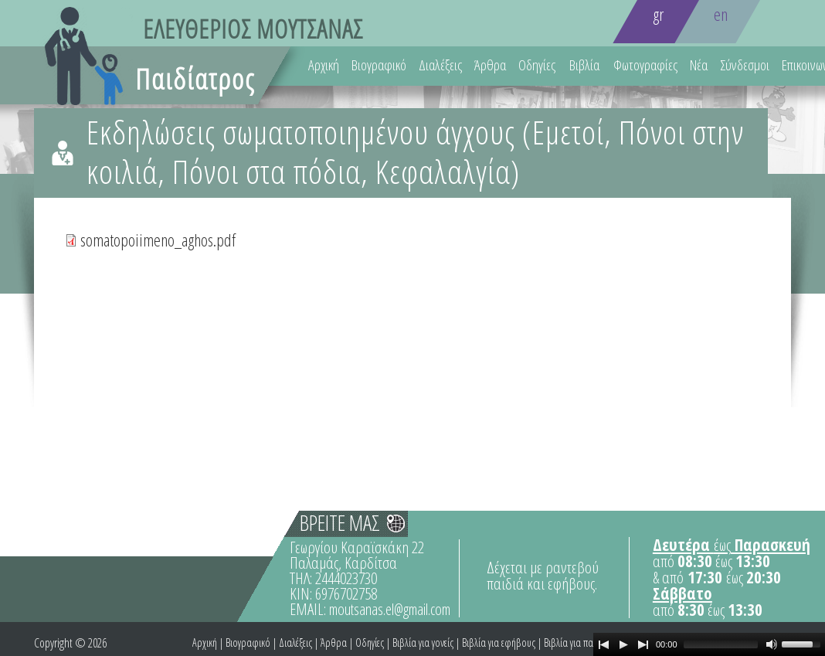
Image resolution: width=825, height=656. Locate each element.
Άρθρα (490, 65)
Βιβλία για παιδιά (576, 642)
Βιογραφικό (378, 65)
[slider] (721, 644)
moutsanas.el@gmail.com (389, 609)
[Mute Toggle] (772, 644)
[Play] (623, 644)
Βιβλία (584, 65)
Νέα (699, 65)
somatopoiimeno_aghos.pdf (158, 239)
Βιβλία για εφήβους (498, 642)
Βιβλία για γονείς (422, 642)
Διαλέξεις (440, 65)
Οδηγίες (536, 65)
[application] (709, 644)
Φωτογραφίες (645, 65)
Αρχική (323, 65)
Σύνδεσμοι (744, 65)
